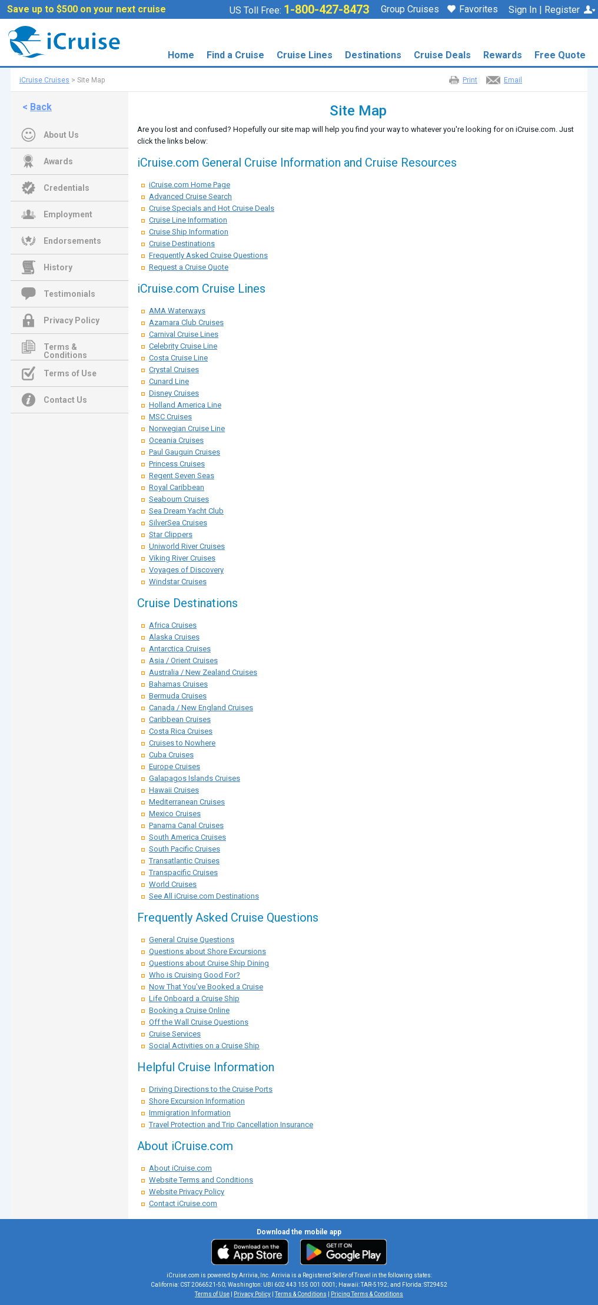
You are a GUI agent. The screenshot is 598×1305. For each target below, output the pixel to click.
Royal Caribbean (176, 487)
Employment (68, 214)
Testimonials (69, 294)
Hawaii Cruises (174, 790)
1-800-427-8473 (326, 9)
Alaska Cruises (174, 636)
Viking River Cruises (182, 558)
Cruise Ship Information (188, 231)
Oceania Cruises (176, 440)
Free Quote (560, 55)
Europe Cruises (174, 766)
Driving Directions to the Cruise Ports (211, 1089)
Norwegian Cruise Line (187, 428)
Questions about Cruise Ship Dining (209, 963)
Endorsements (72, 241)
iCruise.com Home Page (189, 184)
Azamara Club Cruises (186, 322)
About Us (61, 135)
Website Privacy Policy (186, 1191)
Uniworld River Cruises (187, 546)
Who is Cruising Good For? (194, 975)
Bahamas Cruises (178, 684)
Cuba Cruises (171, 754)
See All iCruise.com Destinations (204, 896)
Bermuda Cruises (178, 695)
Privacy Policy (71, 320)
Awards (58, 161)
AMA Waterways (177, 310)
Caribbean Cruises (180, 719)
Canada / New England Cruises (201, 707)
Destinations (373, 55)
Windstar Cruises (178, 581)
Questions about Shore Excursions (207, 951)
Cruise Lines (305, 55)
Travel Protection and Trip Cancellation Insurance (231, 1124)
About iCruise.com (180, 1168)
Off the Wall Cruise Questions (198, 1022)
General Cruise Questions (191, 939)
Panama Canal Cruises (186, 825)
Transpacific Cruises (183, 872)
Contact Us (65, 400)
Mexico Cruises (175, 813)
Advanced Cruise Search (190, 196)
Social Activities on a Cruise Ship (204, 1045)
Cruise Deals (442, 55)
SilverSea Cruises (178, 522)
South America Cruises (187, 837)
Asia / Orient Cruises (183, 660)
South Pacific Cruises (184, 848)
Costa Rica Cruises (180, 731)
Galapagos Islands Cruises (194, 778)
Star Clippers (170, 534)
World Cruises (173, 884)
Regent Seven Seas (181, 475)
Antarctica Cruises (180, 648)
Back (41, 106)
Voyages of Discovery (186, 569)
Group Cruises (410, 9)
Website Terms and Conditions (201, 1179)
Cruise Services (175, 1033)
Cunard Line (169, 381)
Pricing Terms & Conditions (367, 1294)
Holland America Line (185, 404)
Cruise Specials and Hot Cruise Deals (211, 208)
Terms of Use (70, 373)
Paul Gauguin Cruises (184, 452)
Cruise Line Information (188, 220)
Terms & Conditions (65, 348)
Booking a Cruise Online (189, 1010)
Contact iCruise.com (183, 1203)
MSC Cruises (170, 416)
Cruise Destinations (182, 243)
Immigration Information (190, 1112)
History (58, 267)
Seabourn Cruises (179, 499)
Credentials (66, 188)
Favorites (472, 10)
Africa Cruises (173, 625)
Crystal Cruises (174, 369)
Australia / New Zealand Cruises (203, 672)
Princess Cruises (177, 463)
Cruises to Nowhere (182, 742)
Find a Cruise (235, 55)
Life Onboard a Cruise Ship (194, 998)
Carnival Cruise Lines (183, 334)
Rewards (502, 55)
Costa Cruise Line (178, 357)
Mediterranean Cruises (187, 801)
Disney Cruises (174, 393)
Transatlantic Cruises (184, 860)
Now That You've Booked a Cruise (206, 986)
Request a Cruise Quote (188, 267)
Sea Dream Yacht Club (186, 510)
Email (513, 80)
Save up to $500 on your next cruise (86, 9)
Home (181, 55)
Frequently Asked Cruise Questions (208, 255)
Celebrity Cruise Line (183, 346)
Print (470, 80)
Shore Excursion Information (197, 1101)
